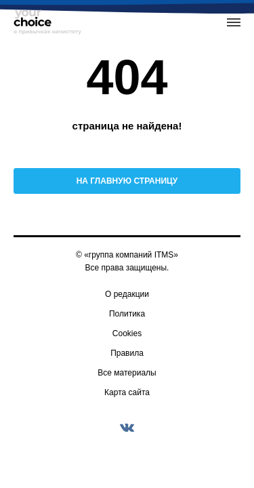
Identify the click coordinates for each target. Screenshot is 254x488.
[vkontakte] (127, 428)
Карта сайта (127, 392)
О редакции (127, 294)
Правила (127, 353)
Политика (127, 314)
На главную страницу (127, 181)
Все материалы (127, 373)
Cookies (127, 333)
